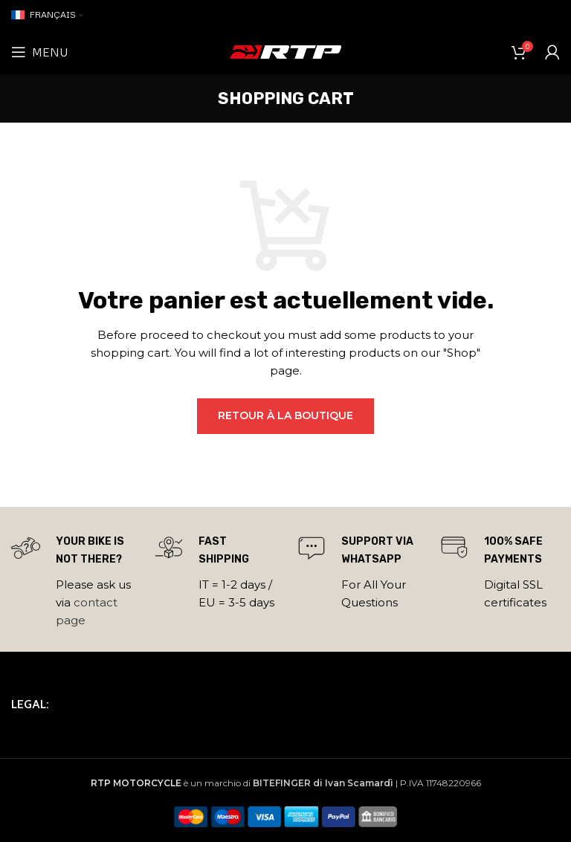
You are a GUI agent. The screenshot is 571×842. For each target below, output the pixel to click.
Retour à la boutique (285, 415)
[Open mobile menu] (40, 52)
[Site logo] (285, 51)
